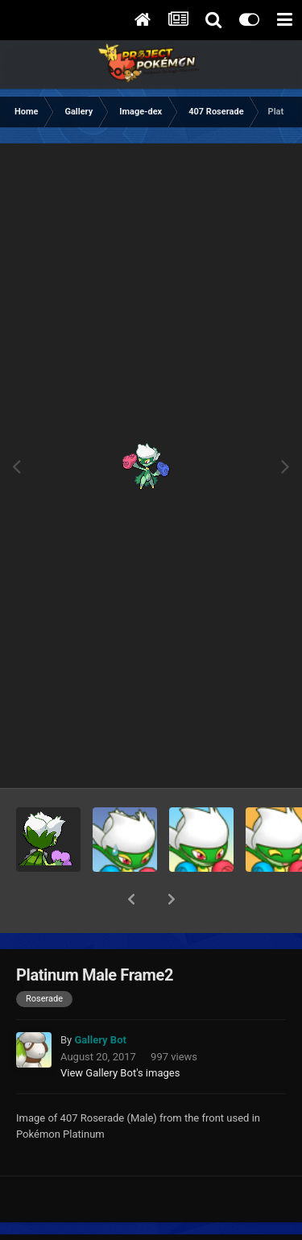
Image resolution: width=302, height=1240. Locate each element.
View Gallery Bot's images (120, 1031)
